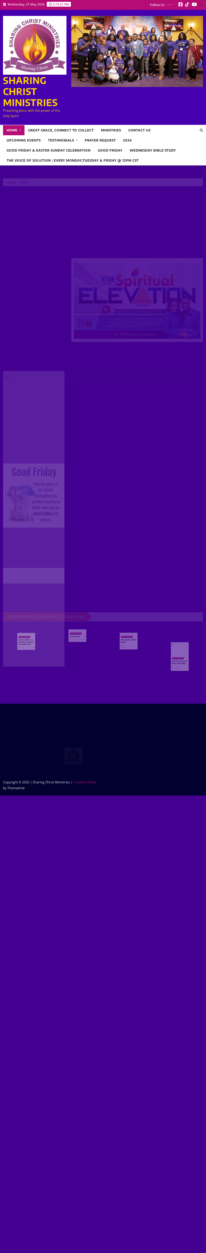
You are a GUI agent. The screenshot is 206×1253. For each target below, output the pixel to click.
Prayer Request (100, 140)
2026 (127, 140)
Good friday (110, 150)
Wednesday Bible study (153, 150)
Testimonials (63, 140)
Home (14, 130)
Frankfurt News (84, 782)
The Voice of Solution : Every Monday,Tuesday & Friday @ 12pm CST (73, 160)
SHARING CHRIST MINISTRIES (30, 91)
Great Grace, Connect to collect (61, 130)
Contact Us (139, 130)
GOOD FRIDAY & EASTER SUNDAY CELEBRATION (49, 150)
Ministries (111, 130)
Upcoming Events (24, 140)
